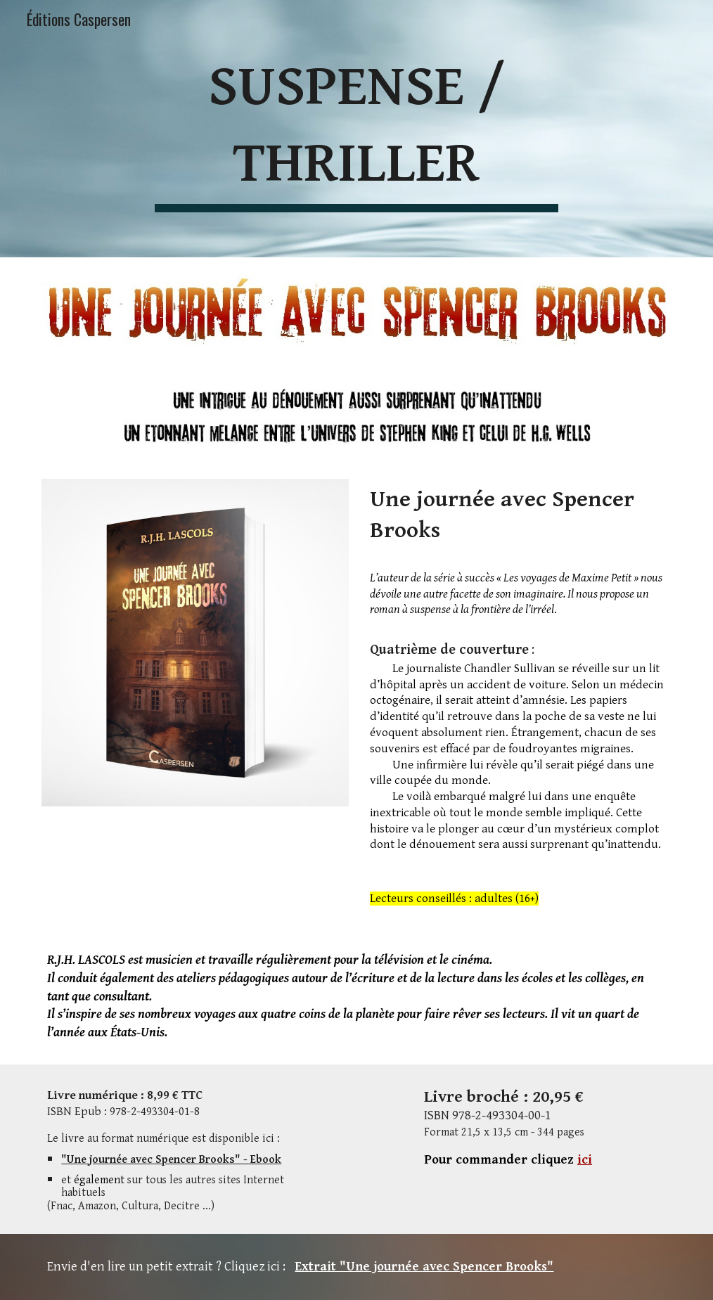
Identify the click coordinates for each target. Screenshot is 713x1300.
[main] (356, 128)
